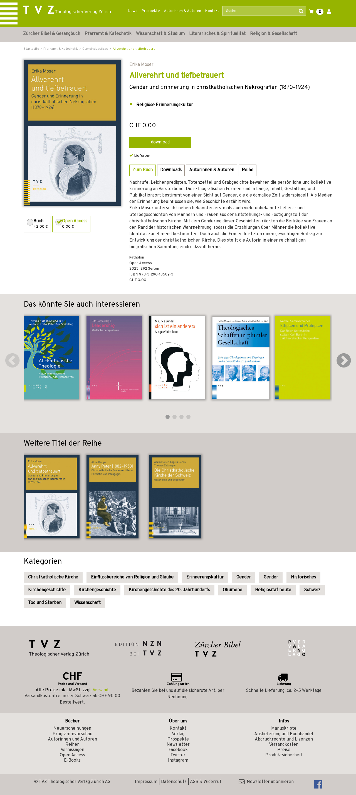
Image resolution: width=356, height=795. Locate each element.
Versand (100, 690)
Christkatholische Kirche (53, 577)
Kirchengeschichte (47, 590)
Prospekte (150, 11)
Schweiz (312, 590)
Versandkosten (283, 744)
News (132, 11)
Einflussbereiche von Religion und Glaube (132, 577)
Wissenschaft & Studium (160, 34)
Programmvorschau (72, 734)
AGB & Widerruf (205, 782)
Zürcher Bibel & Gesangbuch (51, 34)
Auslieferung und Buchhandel (283, 734)
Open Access (72, 755)
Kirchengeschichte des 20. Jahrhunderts (169, 590)
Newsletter (178, 744)
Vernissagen (72, 750)
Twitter (178, 755)
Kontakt (212, 11)
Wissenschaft (87, 603)
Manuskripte (283, 728)
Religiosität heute (273, 590)
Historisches (303, 577)
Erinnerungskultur (205, 577)
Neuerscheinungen (72, 728)
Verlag (178, 734)
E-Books (72, 760)
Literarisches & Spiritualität (217, 34)
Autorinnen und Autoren (72, 739)
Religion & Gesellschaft (273, 34)
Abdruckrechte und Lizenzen (284, 739)
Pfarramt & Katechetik (108, 34)
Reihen (72, 744)
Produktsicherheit (283, 755)
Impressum (146, 782)
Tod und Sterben (44, 603)
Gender (243, 577)
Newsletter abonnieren (266, 782)
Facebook (178, 750)
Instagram (178, 760)
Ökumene (232, 590)
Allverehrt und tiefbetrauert (134, 49)
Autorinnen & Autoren (182, 11)
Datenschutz (174, 782)
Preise (283, 750)
